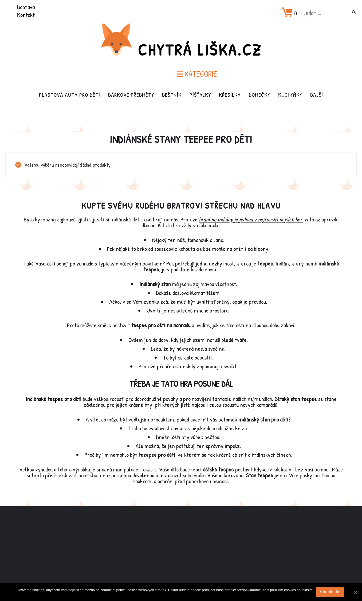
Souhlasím (330, 592)
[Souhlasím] (355, 592)
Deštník (172, 94)
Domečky (259, 94)
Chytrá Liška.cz (200, 50)
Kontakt (26, 15)
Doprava (26, 7)
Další (316, 94)
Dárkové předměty (131, 94)
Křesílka (230, 94)
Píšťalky (200, 94)
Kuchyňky (290, 94)
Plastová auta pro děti (69, 94)
